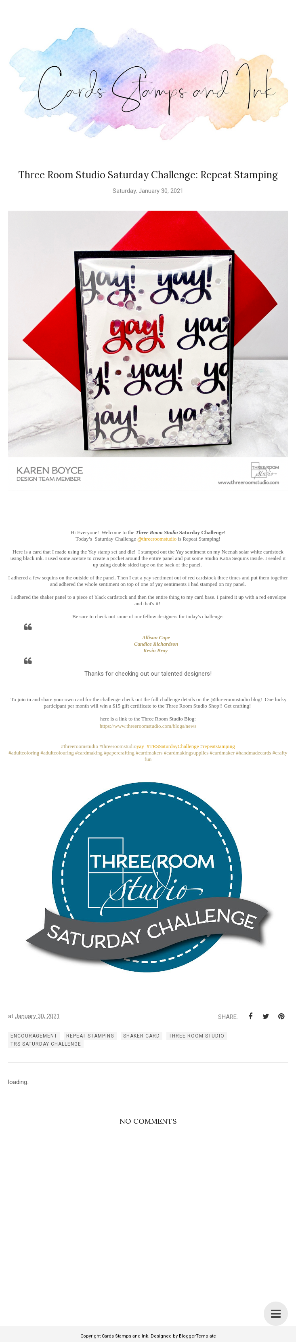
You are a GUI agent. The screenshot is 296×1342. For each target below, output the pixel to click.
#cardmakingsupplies (186, 753)
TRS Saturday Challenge (45, 1044)
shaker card (141, 1036)
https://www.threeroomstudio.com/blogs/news (148, 726)
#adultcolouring (56, 753)
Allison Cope (156, 637)
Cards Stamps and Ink (125, 1336)
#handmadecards (253, 753)
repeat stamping (90, 1036)
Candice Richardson (156, 644)
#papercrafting (119, 753)
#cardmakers (149, 753)
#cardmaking (89, 753)
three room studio (197, 1036)
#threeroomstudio (79, 746)
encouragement (33, 1036)
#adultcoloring (23, 753)
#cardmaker (222, 753)
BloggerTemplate (197, 1336)
